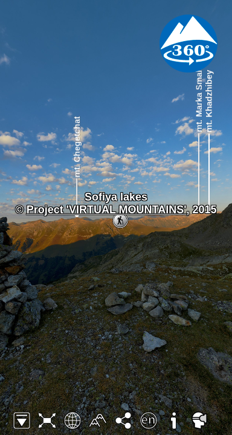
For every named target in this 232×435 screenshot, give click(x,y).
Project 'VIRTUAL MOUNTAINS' (107, 210)
